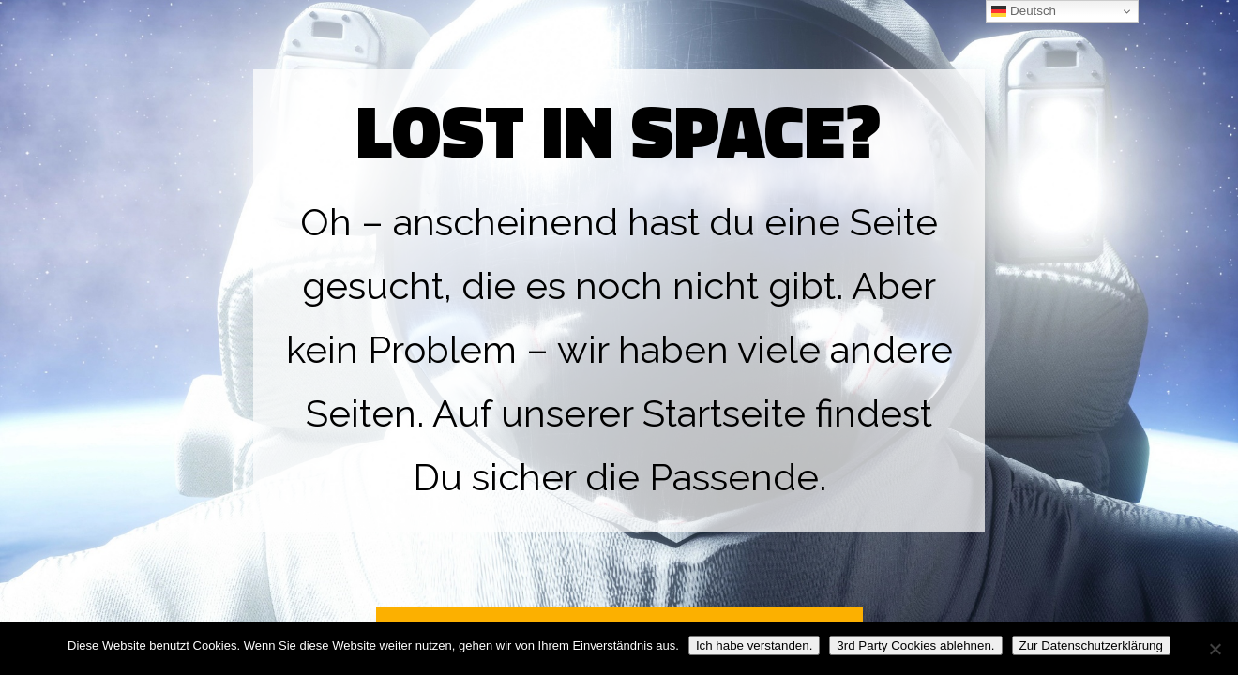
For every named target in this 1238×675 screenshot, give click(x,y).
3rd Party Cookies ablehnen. (915, 645)
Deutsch (1023, 11)
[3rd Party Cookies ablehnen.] (1214, 648)
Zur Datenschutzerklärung (1091, 645)
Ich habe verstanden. (754, 645)
